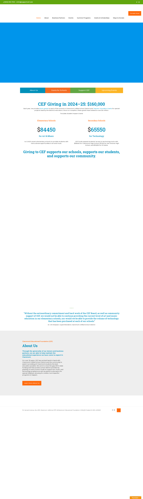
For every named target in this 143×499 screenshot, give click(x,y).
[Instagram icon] (139, 2)
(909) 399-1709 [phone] (9, 2)
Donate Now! (134, 13)
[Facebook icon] (136, 2)
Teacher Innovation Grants (102, 108)
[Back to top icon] (119, 410)
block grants (43, 108)
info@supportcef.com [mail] (25, 2)
